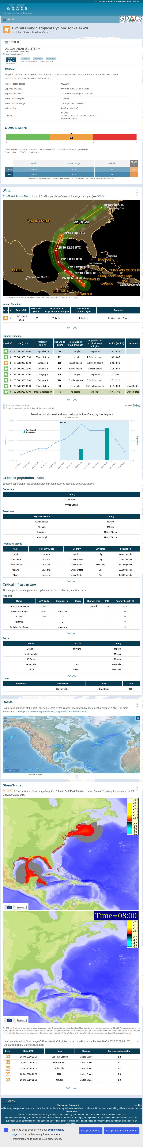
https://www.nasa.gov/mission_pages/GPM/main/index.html (53, 711)
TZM (44, 616)
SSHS (100, 196)
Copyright (74, 1105)
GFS (26, 59)
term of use (99, 1)
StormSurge (12, 785)
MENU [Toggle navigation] (9, 19)
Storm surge (74, 163)
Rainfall (112, 163)
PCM (43, 611)
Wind (33, 163)
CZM (43, 606)
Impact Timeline (12, 304)
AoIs (40, 478)
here (38, 152)
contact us (111, 1)
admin (136, 1)
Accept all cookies (90, 1130)
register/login (124, 1)
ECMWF (50, 59)
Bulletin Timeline (12, 336)
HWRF (38, 59)
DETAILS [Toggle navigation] (12, 42)
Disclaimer (62, 1105)
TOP (137, 192)
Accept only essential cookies (121, 1130)
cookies (138, 1105)
